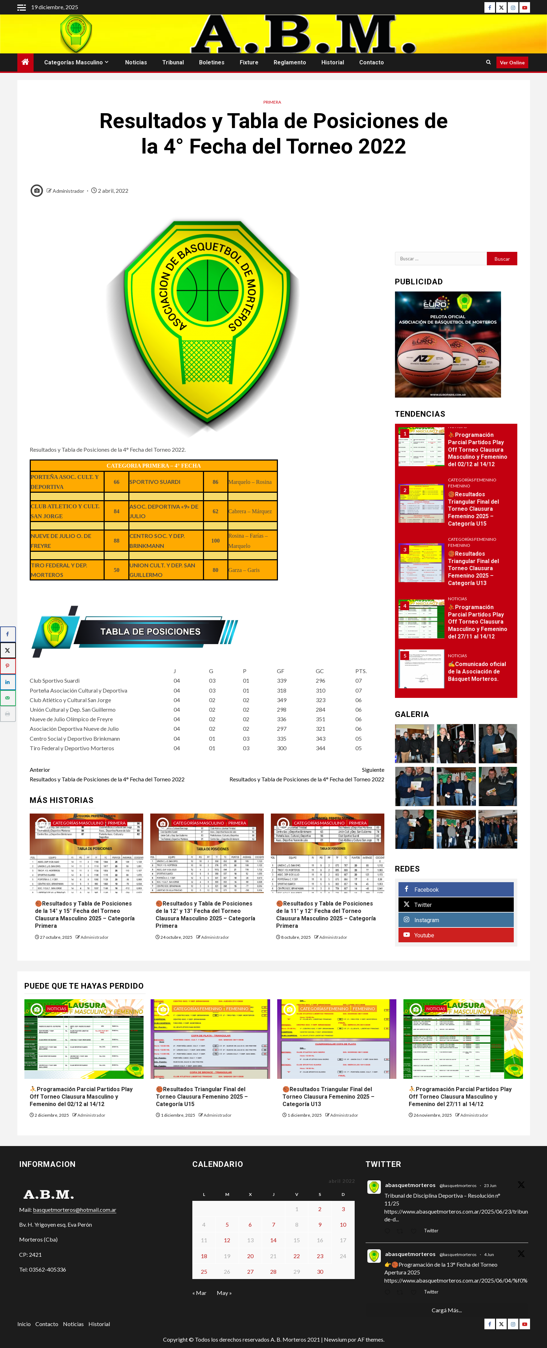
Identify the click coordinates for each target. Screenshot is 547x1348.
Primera (272, 102)
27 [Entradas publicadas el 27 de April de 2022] (250, 1271)
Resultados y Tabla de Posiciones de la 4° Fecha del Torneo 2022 (118, 773)
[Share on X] (8, 650)
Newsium (335, 1339)
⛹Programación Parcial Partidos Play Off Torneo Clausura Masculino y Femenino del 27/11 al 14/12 (477, 622)
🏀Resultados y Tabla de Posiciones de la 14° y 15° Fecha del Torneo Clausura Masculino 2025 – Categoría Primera (85, 914)
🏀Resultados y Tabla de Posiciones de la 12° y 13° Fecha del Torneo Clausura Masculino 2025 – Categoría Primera (205, 914)
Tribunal (173, 62)
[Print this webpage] (8, 714)
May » (224, 1292)
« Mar (199, 1292)
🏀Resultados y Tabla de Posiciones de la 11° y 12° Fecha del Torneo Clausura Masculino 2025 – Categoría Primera (326, 914)
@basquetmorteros (458, 1185)
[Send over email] (8, 698)
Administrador (69, 191)
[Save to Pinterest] (8, 666)
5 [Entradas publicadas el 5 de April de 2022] (227, 1224)
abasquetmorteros (410, 1184)
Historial (332, 62)
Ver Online (512, 62)
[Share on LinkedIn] (8, 682)
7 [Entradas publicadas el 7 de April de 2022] (273, 1224)
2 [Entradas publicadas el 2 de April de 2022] (319, 1208)
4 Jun (489, 1254)
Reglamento (290, 62)
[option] (456, 450)
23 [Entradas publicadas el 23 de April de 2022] (320, 1255)
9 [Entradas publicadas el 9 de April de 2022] (319, 1224)
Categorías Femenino (472, 479)
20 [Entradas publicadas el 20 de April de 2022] (250, 1255)
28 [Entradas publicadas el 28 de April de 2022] (273, 1271)
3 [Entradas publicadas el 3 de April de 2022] (343, 1208)
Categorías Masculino (73, 62)
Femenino (459, 485)
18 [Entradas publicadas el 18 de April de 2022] (204, 1255)
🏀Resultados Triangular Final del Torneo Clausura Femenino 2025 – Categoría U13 (473, 568)
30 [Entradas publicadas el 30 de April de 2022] (320, 1271)
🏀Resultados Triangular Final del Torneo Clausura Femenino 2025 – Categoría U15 (473, 509)
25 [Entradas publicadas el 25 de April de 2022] (204, 1271)
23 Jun (490, 1185)
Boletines (212, 62)
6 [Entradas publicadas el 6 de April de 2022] (250, 1224)
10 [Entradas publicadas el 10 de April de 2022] (343, 1224)
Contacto (371, 62)
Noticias (136, 62)
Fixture (249, 62)
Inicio (24, 1323)
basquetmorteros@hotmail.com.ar (74, 1209)
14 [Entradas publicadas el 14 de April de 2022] (273, 1240)
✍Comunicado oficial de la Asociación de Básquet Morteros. (477, 671)
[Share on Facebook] (8, 634)
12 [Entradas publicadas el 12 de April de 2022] (227, 1240)
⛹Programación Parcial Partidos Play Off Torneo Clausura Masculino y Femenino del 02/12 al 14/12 (477, 450)
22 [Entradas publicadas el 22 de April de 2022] (296, 1255)
